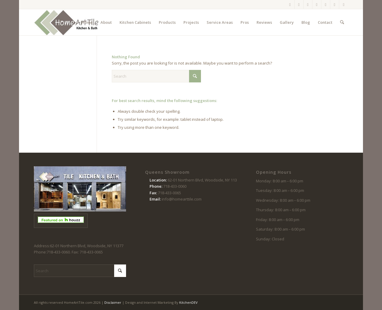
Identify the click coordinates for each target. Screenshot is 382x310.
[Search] (342, 22)
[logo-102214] (66, 22)
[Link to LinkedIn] (343, 4)
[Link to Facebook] (290, 4)
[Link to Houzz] (334, 4)
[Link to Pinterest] (316, 4)
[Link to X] (308, 4)
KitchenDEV (188, 302)
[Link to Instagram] (299, 4)
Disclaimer (112, 302)
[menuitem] (87, 22)
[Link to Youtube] (325, 4)
